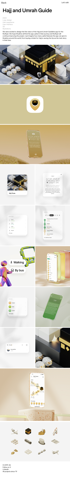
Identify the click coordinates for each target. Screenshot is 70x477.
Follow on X (7, 467)
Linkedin (6, 469)
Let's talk (65, 2)
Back (3, 2)
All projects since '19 (10, 471)
